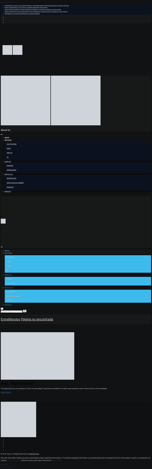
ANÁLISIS (8, 162)
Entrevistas (11, 178)
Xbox (9, 148)
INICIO (7, 138)
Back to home (6, 393)
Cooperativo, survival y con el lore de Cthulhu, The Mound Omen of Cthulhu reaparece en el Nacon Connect (37, 5)
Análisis (10, 166)
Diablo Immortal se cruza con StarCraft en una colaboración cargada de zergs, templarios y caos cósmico (36, 11)
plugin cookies (57, 460)
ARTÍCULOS (9, 174)
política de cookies (13, 460)
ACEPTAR (4, 464)
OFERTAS (8, 192)
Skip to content (6, 2)
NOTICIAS (8, 140)
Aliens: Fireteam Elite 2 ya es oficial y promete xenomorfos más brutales (26, 7)
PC (8, 157)
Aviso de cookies (7, 467)
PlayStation (11, 144)
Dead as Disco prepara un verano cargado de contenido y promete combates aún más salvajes (33, 9)
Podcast (10, 187)
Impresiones (11, 170)
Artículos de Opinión (15, 183)
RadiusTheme (34, 454)
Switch (10, 153)
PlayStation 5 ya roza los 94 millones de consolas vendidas (22, 13)
